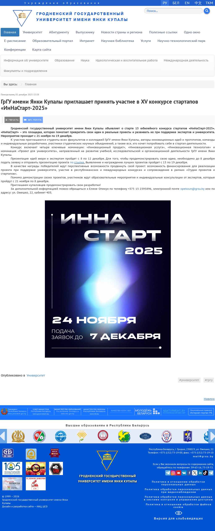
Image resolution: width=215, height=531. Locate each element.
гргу (209, 380)
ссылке (79, 162)
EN (187, 2)
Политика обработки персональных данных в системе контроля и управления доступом (178, 498)
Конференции (15, 50)
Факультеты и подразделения (25, 71)
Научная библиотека (117, 41)
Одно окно (192, 32)
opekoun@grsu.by (192, 189)
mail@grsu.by (203, 457)
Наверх (209, 399)
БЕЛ (176, 2)
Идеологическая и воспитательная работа (127, 60)
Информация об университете (26, 60)
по (72, 162)
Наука (85, 60)
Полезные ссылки (163, 32)
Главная (10, 32)
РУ (165, 2)
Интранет (87, 41)
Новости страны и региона (121, 32)
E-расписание (15, 41)
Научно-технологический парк (181, 41)
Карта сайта (41, 50)
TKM (209, 2)
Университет (32, 32)
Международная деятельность (186, 60)
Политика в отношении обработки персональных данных (178, 483)
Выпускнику (85, 32)
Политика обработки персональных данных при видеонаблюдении (178, 490)
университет (190, 380)
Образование (64, 60)
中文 (198, 2)
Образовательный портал (53, 41)
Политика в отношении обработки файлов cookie (178, 506)
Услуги (146, 41)
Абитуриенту (59, 32)
